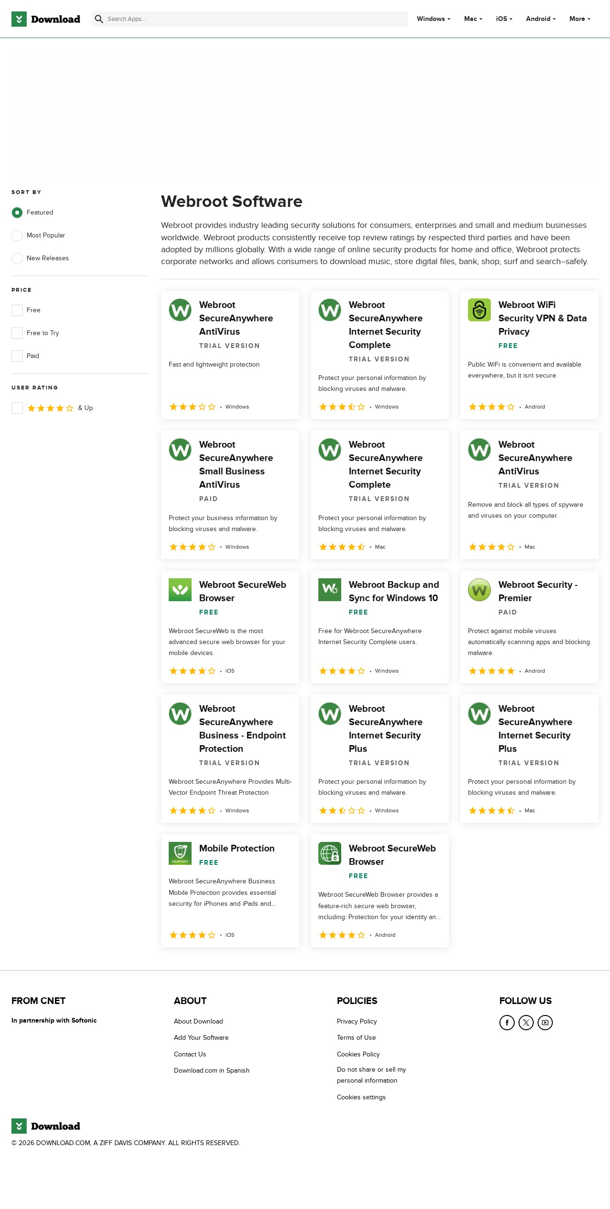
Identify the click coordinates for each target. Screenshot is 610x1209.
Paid (25, 356)
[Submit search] (99, 19)
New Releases (40, 258)
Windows (431, 19)
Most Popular (38, 235)
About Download (198, 1021)
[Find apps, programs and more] (250, 19)
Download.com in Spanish (212, 1070)
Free (26, 310)
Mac (470, 19)
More (581, 19)
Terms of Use (356, 1038)
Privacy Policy (357, 1021)
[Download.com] (45, 19)
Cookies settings (361, 1097)
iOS (501, 19)
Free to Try (35, 333)
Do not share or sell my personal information (371, 1075)
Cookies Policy (358, 1054)
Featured (32, 212)
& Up (52, 408)
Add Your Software (201, 1038)
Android (538, 19)
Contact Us (190, 1054)
